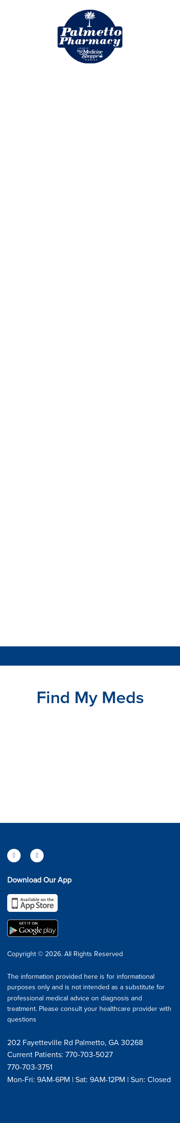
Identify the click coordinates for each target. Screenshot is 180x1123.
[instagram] (37, 855)
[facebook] (14, 855)
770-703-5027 (89, 1054)
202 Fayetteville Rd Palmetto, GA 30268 (75, 1042)
